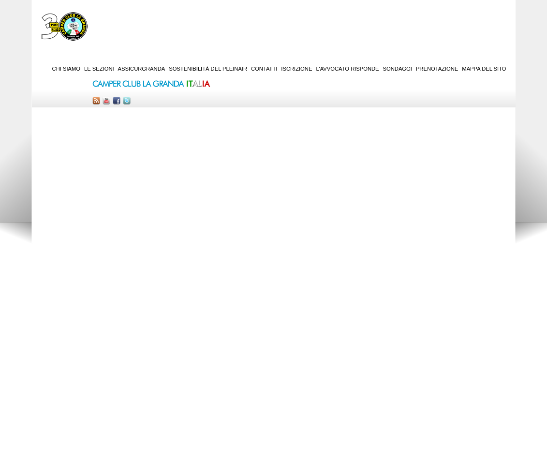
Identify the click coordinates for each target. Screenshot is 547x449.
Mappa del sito (484, 69)
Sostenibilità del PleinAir (208, 69)
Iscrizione (296, 69)
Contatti (264, 69)
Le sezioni (99, 69)
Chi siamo (66, 69)
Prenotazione (437, 69)
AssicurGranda (141, 69)
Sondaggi (397, 69)
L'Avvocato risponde (347, 69)
